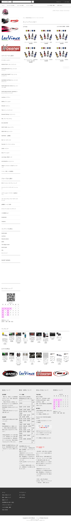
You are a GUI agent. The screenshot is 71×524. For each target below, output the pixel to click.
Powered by (35, 520)
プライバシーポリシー (7, 504)
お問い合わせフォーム (11, 410)
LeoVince (4, 236)
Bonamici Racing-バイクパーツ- (31, 17)
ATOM (6, 509)
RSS (3, 509)
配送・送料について (6, 497)
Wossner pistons (5, 238)
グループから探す (19, 5)
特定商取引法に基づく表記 (8, 502)
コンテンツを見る (29, 5)
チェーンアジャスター (40, 17)
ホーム (3, 5)
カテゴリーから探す (9, 5)
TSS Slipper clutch (5, 244)
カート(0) (66, 1)
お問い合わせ (59, 5)
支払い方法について (6, 494)
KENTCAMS (4, 247)
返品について (5, 499)
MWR (3, 241)
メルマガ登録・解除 (50, 5)
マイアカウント (22, 492)
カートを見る (22, 494)
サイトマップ (4, 253)
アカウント (58, 1)
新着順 (67, 26)
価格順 (63, 26)
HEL (2, 250)
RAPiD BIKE (4, 233)
